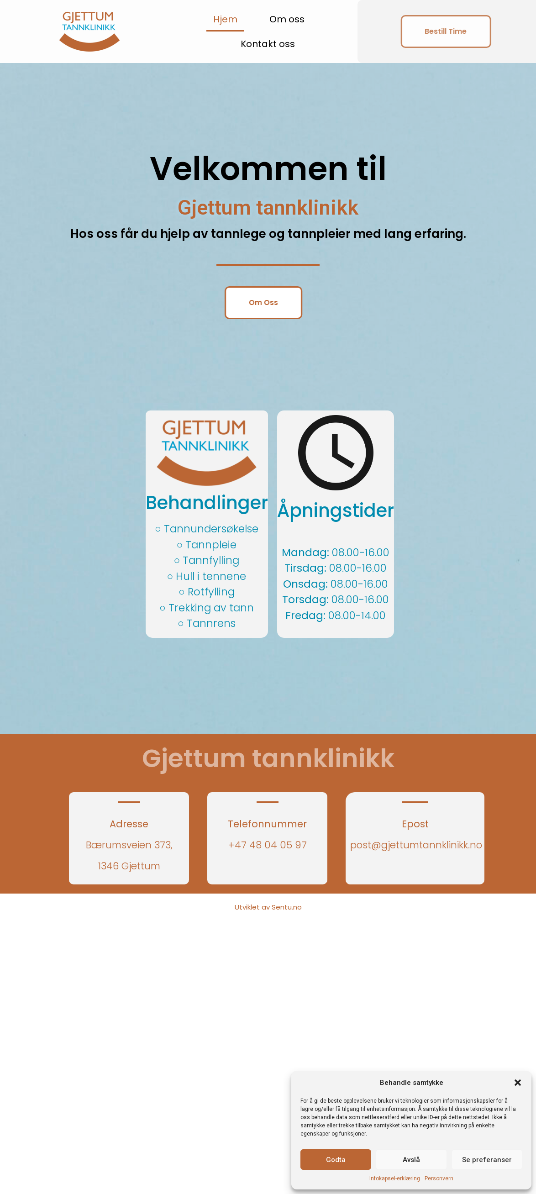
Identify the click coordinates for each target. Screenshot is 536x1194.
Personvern (439, 1178)
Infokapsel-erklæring (394, 1178)
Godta (336, 1160)
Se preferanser (487, 1160)
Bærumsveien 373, (129, 845)
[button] (517, 1082)
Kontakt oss (268, 43)
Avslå (411, 1160)
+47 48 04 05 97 (267, 845)
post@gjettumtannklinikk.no (416, 845)
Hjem (225, 19)
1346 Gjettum (129, 866)
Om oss (287, 19)
